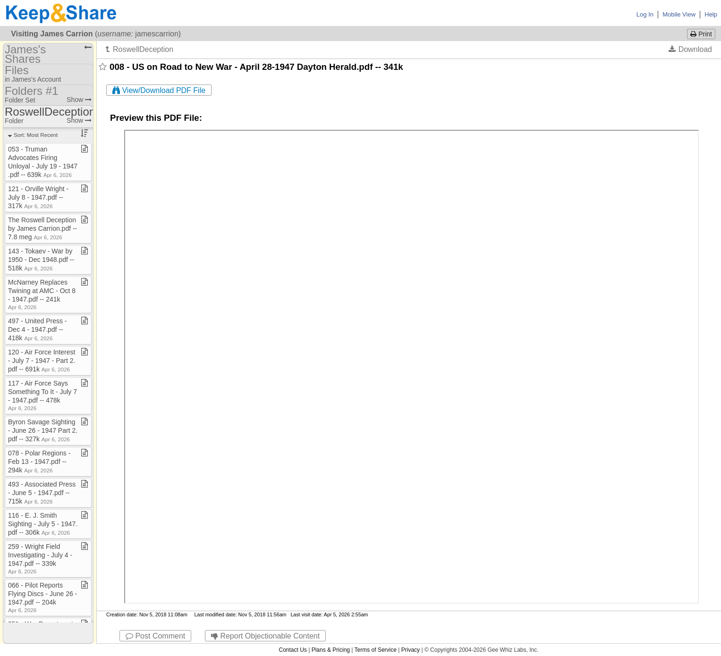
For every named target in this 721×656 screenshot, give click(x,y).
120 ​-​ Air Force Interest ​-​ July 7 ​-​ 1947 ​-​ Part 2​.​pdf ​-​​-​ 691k (42, 360)
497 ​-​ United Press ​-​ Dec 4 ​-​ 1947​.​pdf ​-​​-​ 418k (37, 329)
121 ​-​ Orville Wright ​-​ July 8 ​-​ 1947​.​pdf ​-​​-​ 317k (38, 197)
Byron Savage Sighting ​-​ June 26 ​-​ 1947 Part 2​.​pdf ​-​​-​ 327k (42, 430)
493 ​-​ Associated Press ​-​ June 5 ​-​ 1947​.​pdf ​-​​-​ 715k (42, 492)
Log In (644, 14)
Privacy (410, 650)
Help (710, 14)
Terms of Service (376, 650)
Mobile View (679, 14)
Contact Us (292, 650)
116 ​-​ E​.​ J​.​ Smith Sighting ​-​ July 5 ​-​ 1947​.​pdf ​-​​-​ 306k (42, 524)
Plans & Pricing (331, 650)
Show (79, 99)
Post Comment (155, 636)
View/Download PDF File (158, 90)
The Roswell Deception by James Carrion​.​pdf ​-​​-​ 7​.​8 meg (42, 228)
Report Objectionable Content (265, 636)
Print (701, 34)
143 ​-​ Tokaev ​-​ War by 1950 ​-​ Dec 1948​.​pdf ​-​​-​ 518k (41, 259)
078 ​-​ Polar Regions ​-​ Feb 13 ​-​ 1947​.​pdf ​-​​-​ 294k (39, 461)
